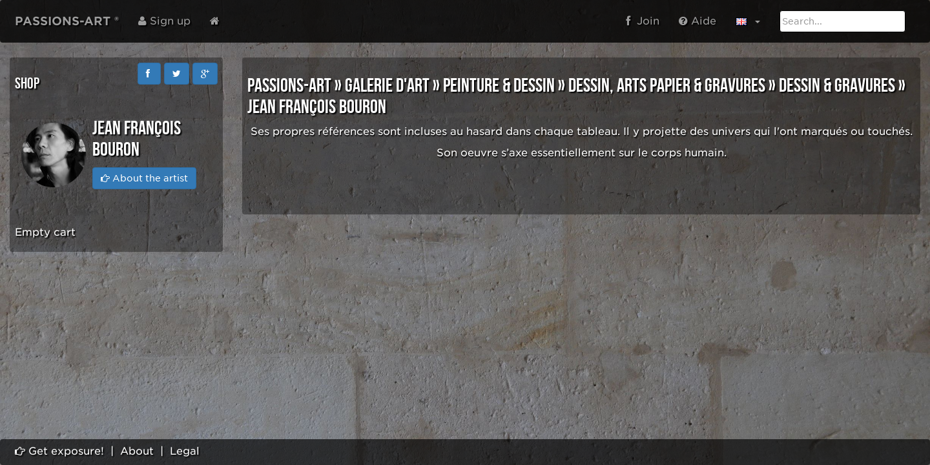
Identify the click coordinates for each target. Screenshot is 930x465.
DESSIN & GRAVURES (837, 86)
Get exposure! (59, 451)
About (137, 451)
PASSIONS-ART (289, 86)
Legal (185, 451)
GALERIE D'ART (387, 86)
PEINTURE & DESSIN (499, 86)
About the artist (144, 178)
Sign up (164, 21)
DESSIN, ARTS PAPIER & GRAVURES (666, 86)
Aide (697, 21)
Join (642, 21)
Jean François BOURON (316, 107)
